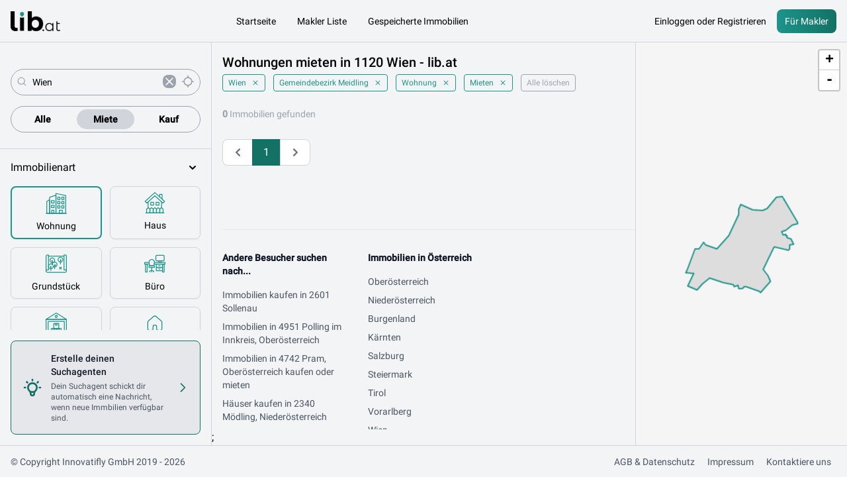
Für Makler (806, 21)
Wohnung (426, 82)
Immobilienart (106, 168)
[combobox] (94, 82)
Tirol (377, 393)
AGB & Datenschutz (654, 461)
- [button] (829, 80)
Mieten (488, 82)
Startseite (256, 21)
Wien (243, 82)
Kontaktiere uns (798, 461)
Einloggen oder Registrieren (710, 21)
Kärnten (384, 337)
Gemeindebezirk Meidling (330, 82)
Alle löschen (548, 82)
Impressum (730, 461)
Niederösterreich (401, 300)
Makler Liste (322, 21)
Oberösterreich (398, 281)
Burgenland (392, 318)
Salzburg (386, 355)
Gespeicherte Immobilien (418, 21)
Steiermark (390, 374)
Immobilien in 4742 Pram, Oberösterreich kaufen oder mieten (278, 371)
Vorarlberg (390, 411)
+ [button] (829, 60)
